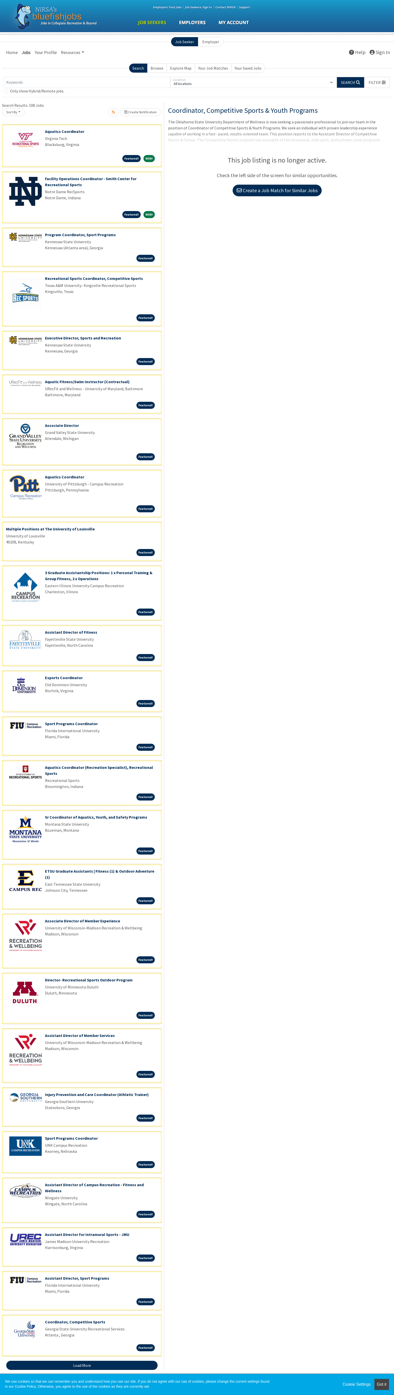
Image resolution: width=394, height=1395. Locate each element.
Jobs (26, 52)
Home (12, 52)
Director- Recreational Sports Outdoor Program (89, 979)
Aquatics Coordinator (64, 131)
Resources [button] (70, 52)
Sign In (380, 52)
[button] (377, 82)
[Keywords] (87, 82)
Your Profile (46, 52)
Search (138, 68)
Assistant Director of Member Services (80, 1035)
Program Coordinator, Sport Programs (80, 234)
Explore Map (180, 68)
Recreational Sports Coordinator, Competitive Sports (94, 278)
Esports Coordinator (64, 677)
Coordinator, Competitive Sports (75, 1321)
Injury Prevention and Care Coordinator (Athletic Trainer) (97, 1094)
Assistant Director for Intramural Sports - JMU (87, 1234)
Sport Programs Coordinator (71, 723)
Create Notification (140, 112)
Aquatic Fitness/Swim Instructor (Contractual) (87, 381)
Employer (210, 41)
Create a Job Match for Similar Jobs (277, 190)
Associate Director (62, 425)
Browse (157, 68)
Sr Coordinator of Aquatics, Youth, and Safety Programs (96, 817)
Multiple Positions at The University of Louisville (50, 528)
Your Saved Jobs (248, 68)
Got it (381, 1384)
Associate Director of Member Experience (82, 920)
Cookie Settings (356, 1384)
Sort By (11, 112)
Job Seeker (184, 41)
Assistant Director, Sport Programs (77, 1278)
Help (357, 52)
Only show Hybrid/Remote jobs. (37, 90)
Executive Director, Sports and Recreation (83, 337)
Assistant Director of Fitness (71, 632)
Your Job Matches (213, 68)
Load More (82, 1365)
